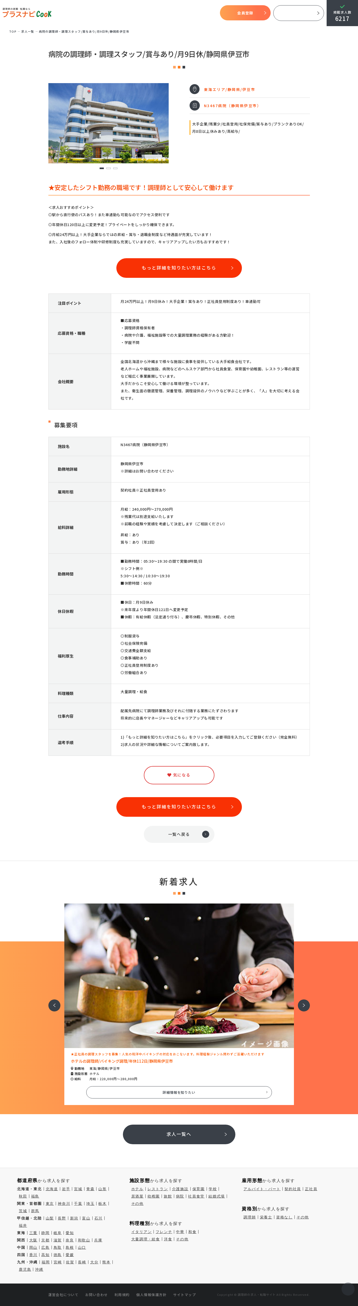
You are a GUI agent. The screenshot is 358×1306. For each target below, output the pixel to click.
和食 (192, 1232)
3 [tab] (115, 168)
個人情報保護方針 (151, 1294)
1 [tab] (102, 168)
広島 (45, 1247)
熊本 (106, 1262)
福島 (35, 1196)
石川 (98, 1218)
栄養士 (266, 1217)
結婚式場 (216, 1196)
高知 (45, 1255)
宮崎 (58, 1262)
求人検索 (170, 13)
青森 (90, 1189)
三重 (33, 1233)
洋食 (168, 1239)
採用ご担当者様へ (299, 13)
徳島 (58, 1255)
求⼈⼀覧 (27, 31)
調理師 (249, 1217)
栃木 (102, 1203)
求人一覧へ (179, 1134)
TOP (87, 13)
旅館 (168, 1196)
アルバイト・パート (262, 1189)
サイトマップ (184, 1294)
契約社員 (293, 1189)
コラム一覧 (208, 13)
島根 (70, 1247)
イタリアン (141, 1232)
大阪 (33, 1240)
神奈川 (64, 1203)
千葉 (78, 1203)
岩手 (66, 1189)
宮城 (78, 1189)
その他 (137, 1203)
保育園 (198, 1189)
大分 (94, 1262)
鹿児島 (25, 1269)
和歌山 (84, 1240)
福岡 (46, 1262)
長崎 (82, 1262)
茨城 (23, 1211)
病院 (180, 1196)
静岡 (45, 1233)
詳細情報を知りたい (179, 1092)
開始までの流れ (148, 13)
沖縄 (39, 1269)
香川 (33, 1255)
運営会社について (63, 1294)
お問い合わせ (96, 1294)
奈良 (70, 1240)
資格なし (284, 1217)
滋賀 (58, 1240)
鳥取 (58, 1247)
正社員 (311, 1189)
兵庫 (98, 1240)
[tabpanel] (108, 123)
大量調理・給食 (145, 1239)
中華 (180, 1232)
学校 (213, 1189)
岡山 (33, 1247)
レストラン (157, 1189)
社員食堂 (196, 1196)
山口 (82, 1247)
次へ (301, 1002)
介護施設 (180, 1189)
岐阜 (58, 1233)
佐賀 (70, 1262)
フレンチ (164, 1232)
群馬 (35, 1211)
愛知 (70, 1233)
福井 (23, 1225)
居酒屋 (137, 1196)
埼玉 (90, 1203)
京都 (45, 1240)
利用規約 (122, 1294)
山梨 (50, 1218)
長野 (62, 1218)
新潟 (74, 1218)
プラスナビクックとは (113, 13)
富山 (86, 1218)
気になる (188, 13)
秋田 (23, 1196)
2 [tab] (108, 168)
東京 (50, 1203)
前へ (51, 1002)
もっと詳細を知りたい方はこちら (179, 267)
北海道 (52, 1189)
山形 (102, 1189)
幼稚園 (153, 1196)
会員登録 (245, 12)
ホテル (137, 1189)
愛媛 (70, 1255)
